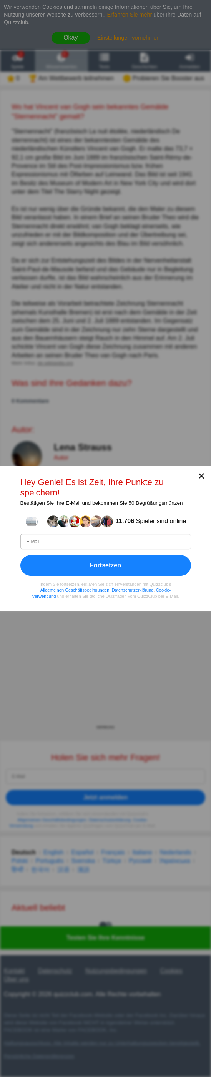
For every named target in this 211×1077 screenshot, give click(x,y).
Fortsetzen (105, 565)
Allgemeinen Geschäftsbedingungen (75, 590)
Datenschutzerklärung (133, 590)
